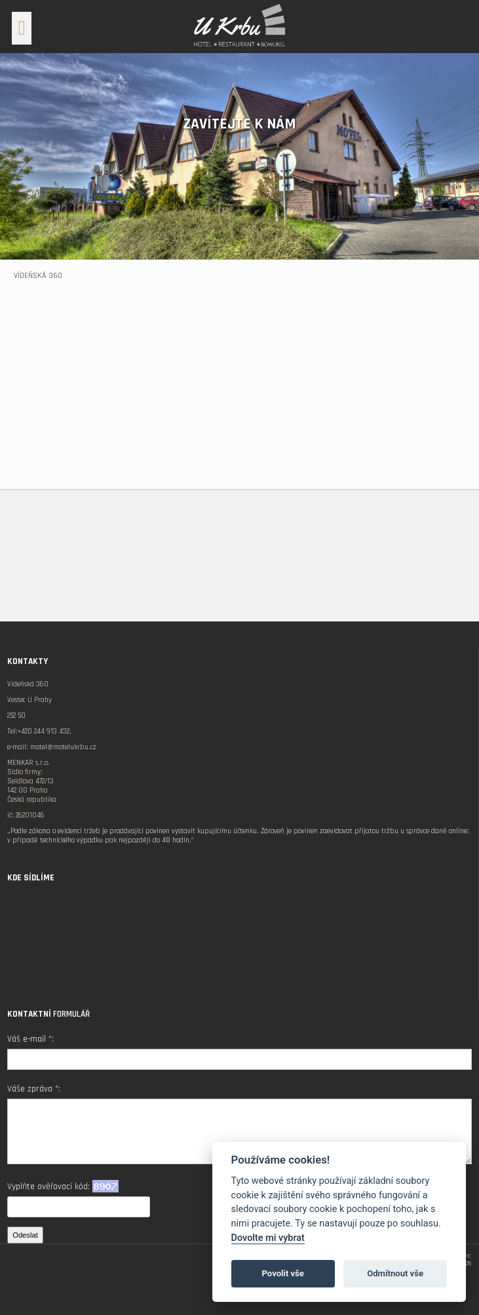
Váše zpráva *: (33, 1089)
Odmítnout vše (395, 1273)
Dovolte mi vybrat (268, 1238)
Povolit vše (283, 1273)
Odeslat (25, 1235)
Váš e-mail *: (30, 1039)
